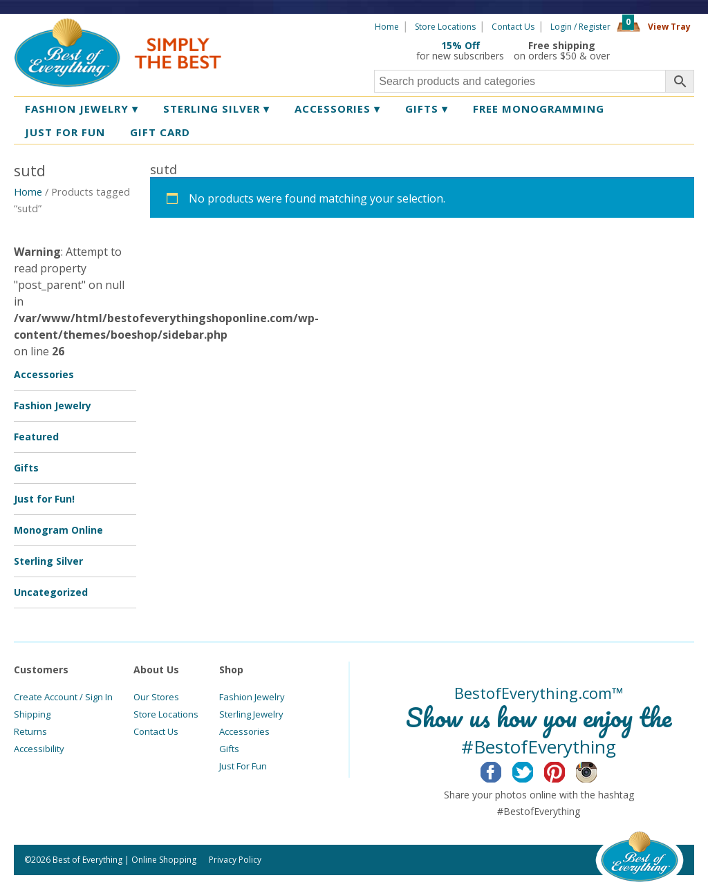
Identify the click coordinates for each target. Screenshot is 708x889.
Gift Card (160, 132)
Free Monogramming (538, 108)
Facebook (501, 770)
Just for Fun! (44, 498)
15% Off (460, 45)
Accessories (337, 108)
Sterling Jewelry (251, 714)
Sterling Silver (216, 108)
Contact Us (513, 26)
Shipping (32, 714)
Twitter (533, 770)
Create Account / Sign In (63, 697)
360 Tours (657, 50)
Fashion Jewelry (81, 108)
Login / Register (580, 26)
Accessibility (39, 748)
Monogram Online (58, 529)
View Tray (669, 26)
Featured (36, 436)
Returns (30, 731)
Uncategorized (51, 592)
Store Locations (445, 26)
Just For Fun (243, 766)
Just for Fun (65, 132)
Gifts (426, 108)
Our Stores (156, 697)
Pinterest (565, 770)
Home (387, 26)
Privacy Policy (235, 859)
